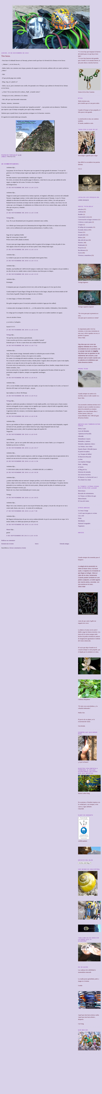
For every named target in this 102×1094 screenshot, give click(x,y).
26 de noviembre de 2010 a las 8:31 (21, 377)
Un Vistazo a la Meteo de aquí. (87, 496)
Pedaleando (81, 245)
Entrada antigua (64, 544)
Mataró (8, 529)
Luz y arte (81, 516)
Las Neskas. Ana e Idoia (85, 446)
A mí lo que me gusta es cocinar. (87, 513)
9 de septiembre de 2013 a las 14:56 (22, 535)
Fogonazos (81, 526)
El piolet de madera (83, 451)
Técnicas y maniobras (84, 255)
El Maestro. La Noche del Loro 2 (87, 477)
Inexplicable (81, 235)
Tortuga (8, 218)
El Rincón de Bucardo (84, 457)
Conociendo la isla (83, 217)
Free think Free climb (84, 480)
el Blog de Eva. (82, 469)
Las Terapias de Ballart (85, 454)
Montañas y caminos (84, 441)
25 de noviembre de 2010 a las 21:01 (22, 330)
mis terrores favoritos (84, 474)
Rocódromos (82, 250)
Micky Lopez (82, 428)
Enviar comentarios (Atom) (18, 548)
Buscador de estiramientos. (86, 493)
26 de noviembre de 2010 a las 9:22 (21, 396)
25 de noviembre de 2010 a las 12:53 (22, 187)
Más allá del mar (83, 240)
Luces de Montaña (83, 431)
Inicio (36, 544)
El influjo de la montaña (85, 227)
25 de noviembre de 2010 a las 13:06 (22, 213)
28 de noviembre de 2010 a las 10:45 (22, 524)
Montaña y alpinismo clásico (86, 444)
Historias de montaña (84, 472)
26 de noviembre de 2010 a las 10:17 (22, 448)
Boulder (80, 214)
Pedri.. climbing (82, 464)
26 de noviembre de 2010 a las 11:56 (22, 461)
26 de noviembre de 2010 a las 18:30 (22, 472)
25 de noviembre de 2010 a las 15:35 (22, 274)
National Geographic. (84, 523)
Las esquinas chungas (84, 462)
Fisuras (80, 232)
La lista (80, 459)
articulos (80, 209)
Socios (80, 253)
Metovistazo (81, 491)
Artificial (80, 212)
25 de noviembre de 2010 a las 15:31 (22, 260)
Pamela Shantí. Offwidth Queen (87, 449)
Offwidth (80, 436)
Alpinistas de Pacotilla (84, 433)
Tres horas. (5, 56)
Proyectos (11, 156)
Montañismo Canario (84, 439)
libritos (80, 237)
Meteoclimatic (82, 498)
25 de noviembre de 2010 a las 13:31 (22, 249)
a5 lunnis (80, 467)
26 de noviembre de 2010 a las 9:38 (21, 416)
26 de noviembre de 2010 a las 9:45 (21, 434)
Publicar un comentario (8, 540)
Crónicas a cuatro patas (85, 222)
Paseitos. (80, 242)
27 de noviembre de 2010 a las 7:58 (21, 511)
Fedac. (80, 518)
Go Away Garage (83, 510)
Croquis (80, 224)
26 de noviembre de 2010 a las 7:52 (21, 345)
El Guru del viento (83, 501)
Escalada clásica (83, 230)
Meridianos (81, 521)
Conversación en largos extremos (88, 219)
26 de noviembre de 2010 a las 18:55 (22, 497)
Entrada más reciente (7, 544)
